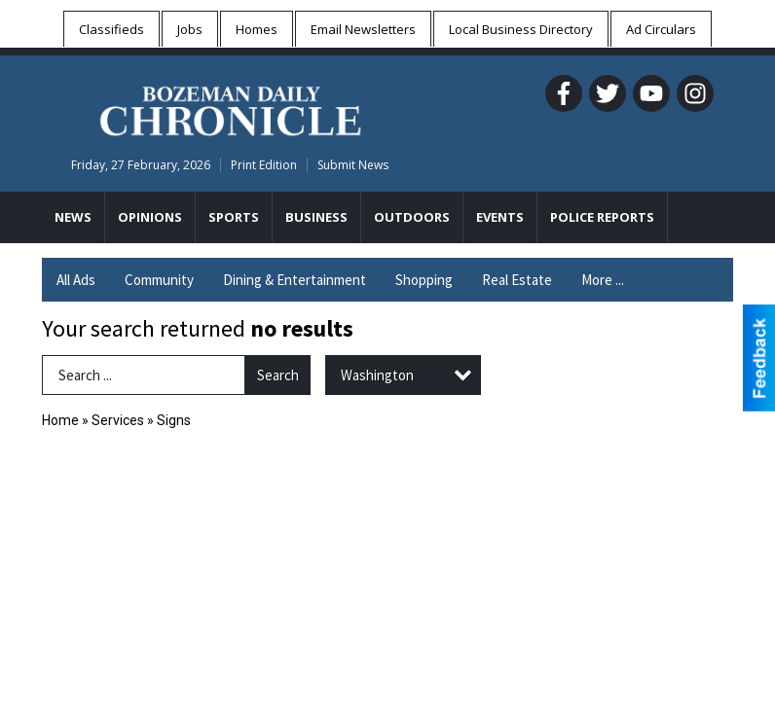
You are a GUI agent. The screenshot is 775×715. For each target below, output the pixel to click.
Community (159, 279)
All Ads (75, 279)
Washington (377, 375)
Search (278, 375)
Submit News (352, 165)
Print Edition (264, 165)
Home (60, 420)
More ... (602, 279)
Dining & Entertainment (294, 279)
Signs (174, 420)
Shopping (424, 279)
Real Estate (517, 279)
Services (118, 420)
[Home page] (230, 108)
